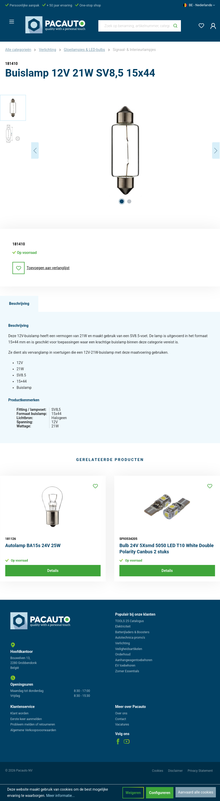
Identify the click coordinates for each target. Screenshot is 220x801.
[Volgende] (216, 150)
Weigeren (133, 793)
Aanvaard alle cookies (195, 792)
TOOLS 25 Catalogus (129, 621)
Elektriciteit (122, 626)
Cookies (158, 771)
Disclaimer (176, 771)
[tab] (19, 304)
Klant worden (19, 713)
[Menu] (10, 20)
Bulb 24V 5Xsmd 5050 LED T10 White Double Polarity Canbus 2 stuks (167, 548)
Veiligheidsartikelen (128, 649)
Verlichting (122, 643)
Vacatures (122, 724)
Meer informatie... (60, 796)
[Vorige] (35, 150)
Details (52, 571)
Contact (120, 719)
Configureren (159, 793)
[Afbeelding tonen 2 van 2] (129, 201)
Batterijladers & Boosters (132, 632)
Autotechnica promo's (130, 637)
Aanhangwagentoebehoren (133, 660)
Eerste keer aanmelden (26, 719)
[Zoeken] (175, 26)
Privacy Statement (200, 771)
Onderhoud (122, 654)
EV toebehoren (125, 665)
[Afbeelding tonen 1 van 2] (122, 201)
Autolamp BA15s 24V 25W (33, 545)
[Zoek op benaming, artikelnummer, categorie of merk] (134, 26)
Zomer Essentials (127, 671)
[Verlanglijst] (200, 24)
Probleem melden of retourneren (32, 724)
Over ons (121, 713)
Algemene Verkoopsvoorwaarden (33, 730)
